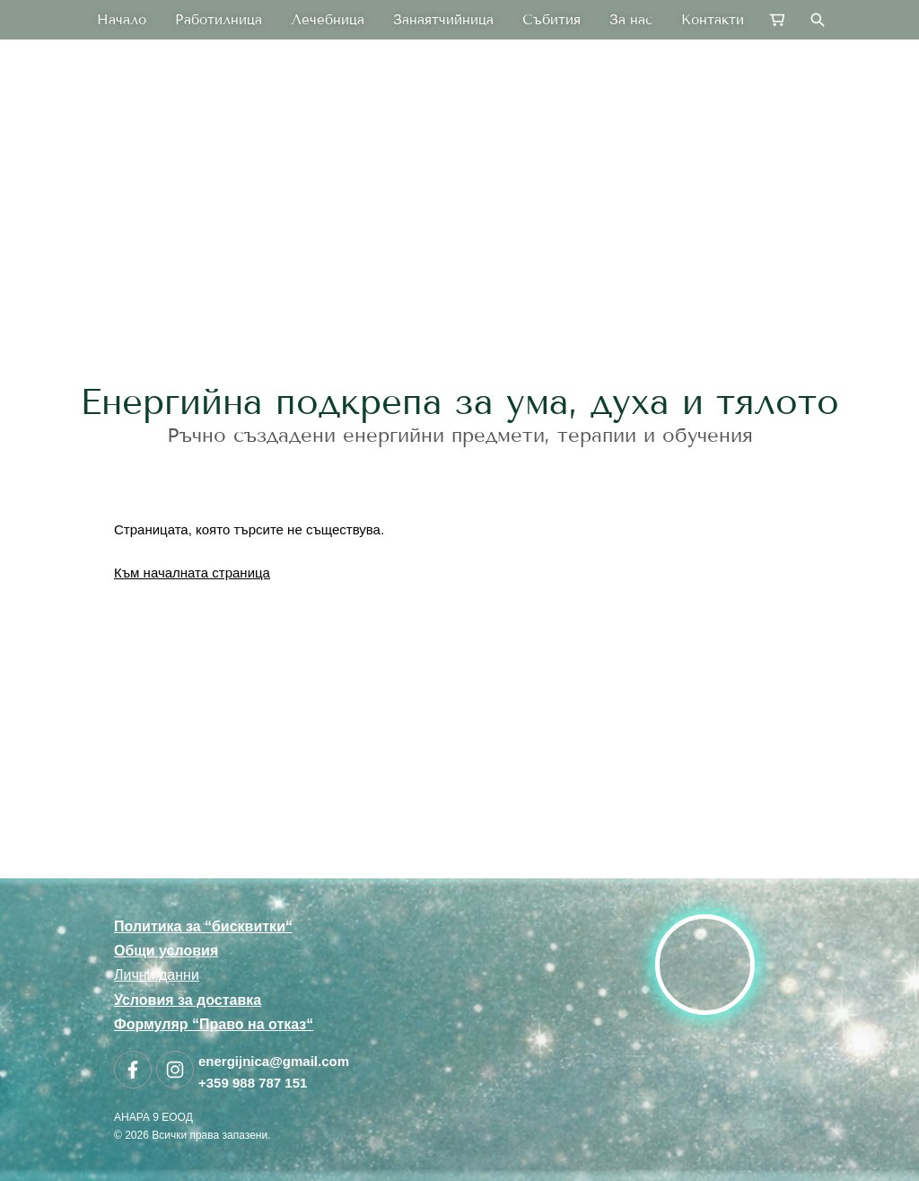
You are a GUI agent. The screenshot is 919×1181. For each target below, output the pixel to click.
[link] (459, 246)
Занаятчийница (443, 20)
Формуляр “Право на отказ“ (213, 1024)
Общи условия (166, 950)
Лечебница (327, 20)
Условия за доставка (187, 1000)
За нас (630, 20)
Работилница (218, 20)
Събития (551, 20)
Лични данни (156, 975)
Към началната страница (192, 572)
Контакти (712, 20)
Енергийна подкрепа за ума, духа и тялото (459, 402)
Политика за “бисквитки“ (203, 926)
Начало (121, 20)
